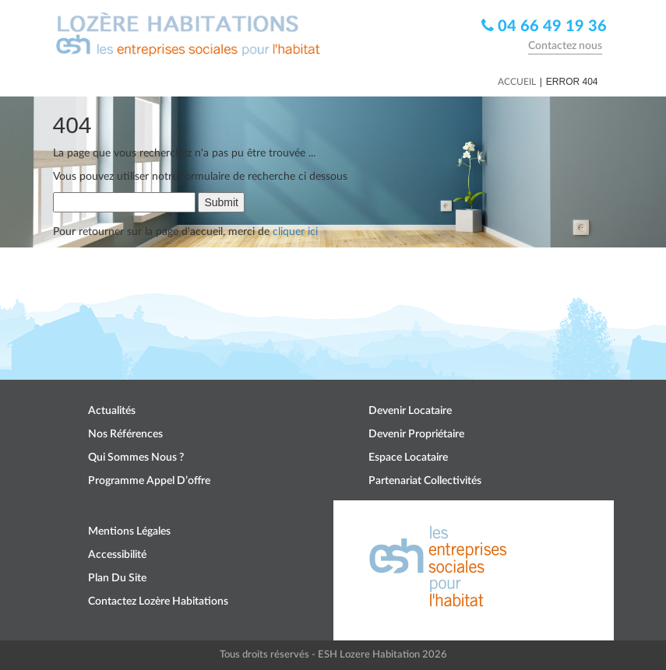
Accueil (517, 81)
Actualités (112, 410)
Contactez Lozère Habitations (158, 601)
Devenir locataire (410, 410)
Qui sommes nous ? (136, 457)
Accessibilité (117, 554)
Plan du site (117, 578)
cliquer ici (295, 231)
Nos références (125, 434)
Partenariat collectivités (424, 480)
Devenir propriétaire (416, 434)
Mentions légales (129, 531)
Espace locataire (408, 457)
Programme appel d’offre (149, 480)
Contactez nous (565, 45)
